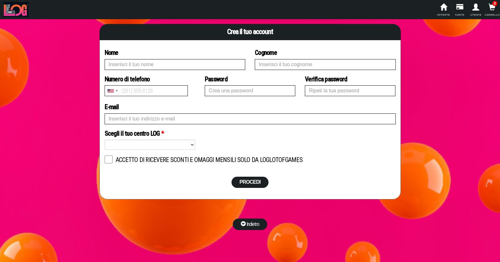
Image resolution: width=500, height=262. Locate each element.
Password (216, 79)
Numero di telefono (146, 85)
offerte (444, 10)
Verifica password (326, 79)
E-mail (112, 107)
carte (459, 10)
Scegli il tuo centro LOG (134, 133)
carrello (492, 10)
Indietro (250, 224)
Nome (111, 53)
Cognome (266, 53)
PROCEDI (250, 182)
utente (476, 10)
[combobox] (112, 91)
